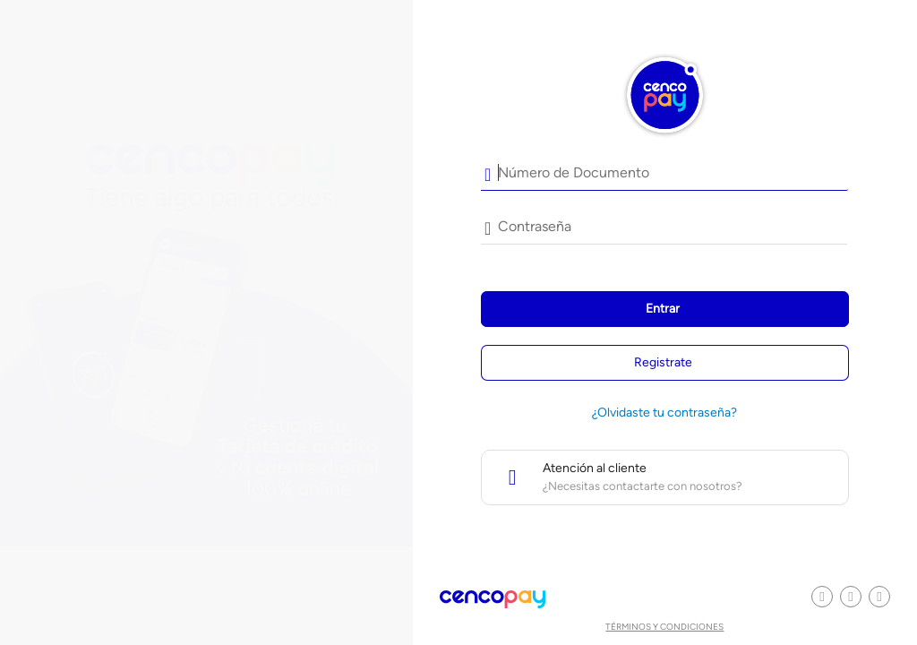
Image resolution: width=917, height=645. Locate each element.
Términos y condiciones (664, 626)
